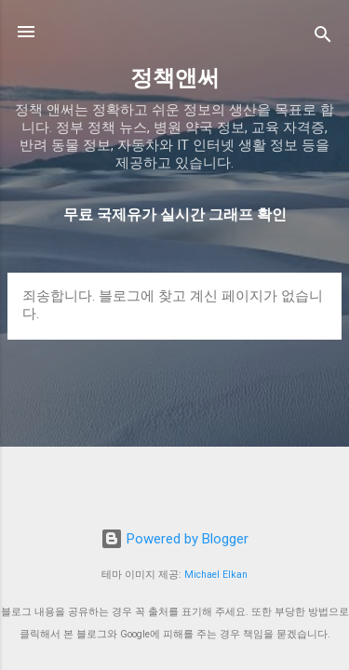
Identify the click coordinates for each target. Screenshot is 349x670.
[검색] (323, 37)
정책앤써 (175, 78)
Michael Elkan (216, 575)
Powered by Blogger (174, 538)
